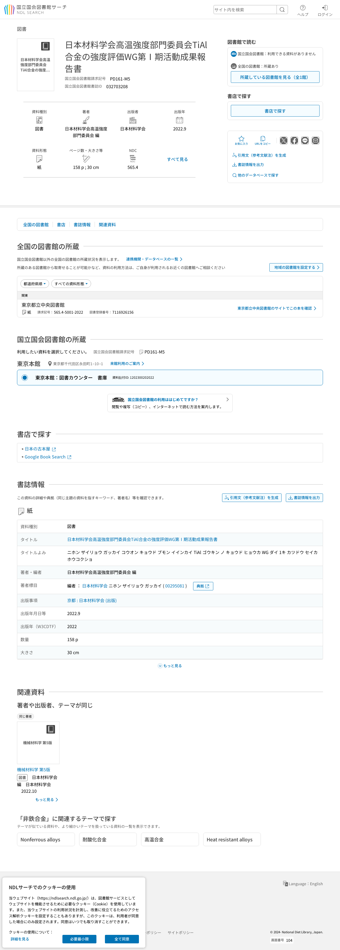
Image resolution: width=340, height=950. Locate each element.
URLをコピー (263, 140)
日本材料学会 (95, 585)
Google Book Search (48, 456)
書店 (61, 224)
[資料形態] (71, 283)
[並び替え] (34, 283)
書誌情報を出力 (248, 164)
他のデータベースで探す (255, 175)
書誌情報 (82, 224)
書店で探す (275, 111)
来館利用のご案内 (128, 363)
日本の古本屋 (41, 448)
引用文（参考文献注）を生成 (259, 155)
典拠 (203, 586)
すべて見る (177, 159)
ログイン (325, 10)
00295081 (174, 585)
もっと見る (47, 799)
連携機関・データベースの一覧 (155, 259)
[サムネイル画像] (39, 743)
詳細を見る (20, 939)
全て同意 (121, 939)
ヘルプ (302, 10)
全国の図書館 (36, 224)
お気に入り (241, 140)
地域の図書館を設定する (297, 267)
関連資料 (107, 224)
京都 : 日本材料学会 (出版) (92, 600)
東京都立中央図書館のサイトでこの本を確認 (277, 308)
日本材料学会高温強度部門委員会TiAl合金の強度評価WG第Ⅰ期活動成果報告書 (142, 539)
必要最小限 (79, 939)
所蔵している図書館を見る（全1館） (275, 77)
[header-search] (251, 9)
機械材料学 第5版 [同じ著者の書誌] (33, 769)
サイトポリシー (181, 932)
